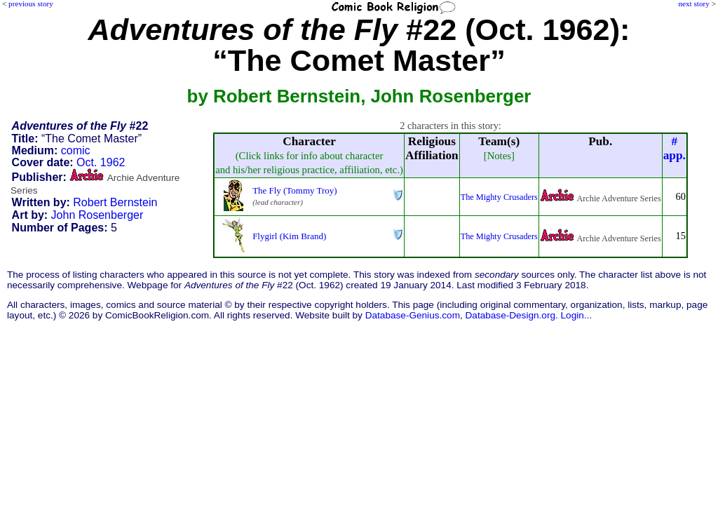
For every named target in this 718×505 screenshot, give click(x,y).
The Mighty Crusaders (499, 197)
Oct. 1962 (100, 162)
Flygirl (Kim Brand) (289, 236)
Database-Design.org (510, 315)
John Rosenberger (97, 215)
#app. (674, 148)
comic (75, 150)
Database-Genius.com (412, 315)
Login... (576, 315)
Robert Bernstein (115, 202)
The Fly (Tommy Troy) (294, 190)
